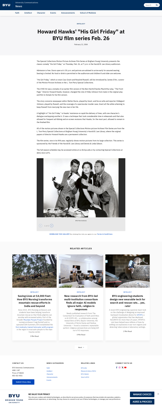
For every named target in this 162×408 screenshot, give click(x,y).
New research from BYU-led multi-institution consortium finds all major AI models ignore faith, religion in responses (81, 302)
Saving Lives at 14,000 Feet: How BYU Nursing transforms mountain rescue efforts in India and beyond (34, 301)
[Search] (152, 5)
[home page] (6, 5)
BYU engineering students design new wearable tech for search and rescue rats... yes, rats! (127, 301)
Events (53, 13)
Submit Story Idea (24, 382)
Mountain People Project (33, 319)
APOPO (140, 315)
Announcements (68, 13)
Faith (17, 13)
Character (41, 13)
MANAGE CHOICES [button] (142, 394)
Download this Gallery (60, 234)
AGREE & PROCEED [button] (142, 401)
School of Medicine (88, 13)
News (18, 6)
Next (81, 347)
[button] (158, 393)
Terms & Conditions (105, 234)
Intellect (28, 13)
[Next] (51, 225)
